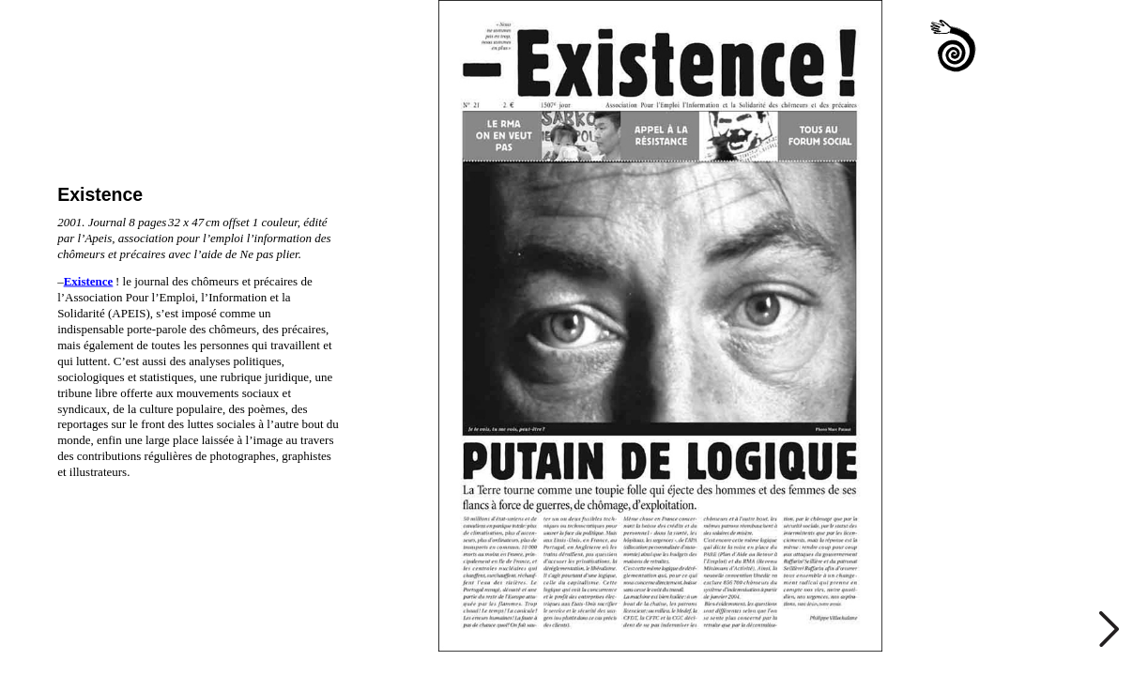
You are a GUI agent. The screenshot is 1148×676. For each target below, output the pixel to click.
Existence (89, 281)
